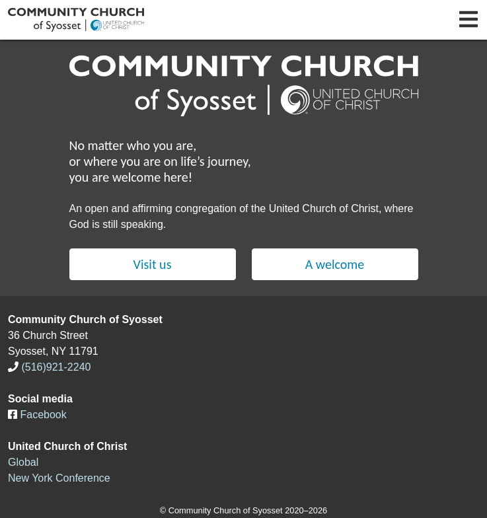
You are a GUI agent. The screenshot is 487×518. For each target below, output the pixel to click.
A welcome (335, 264)
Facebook (43, 414)
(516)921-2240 (56, 367)
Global (23, 462)
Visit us (152, 264)
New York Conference (59, 478)
